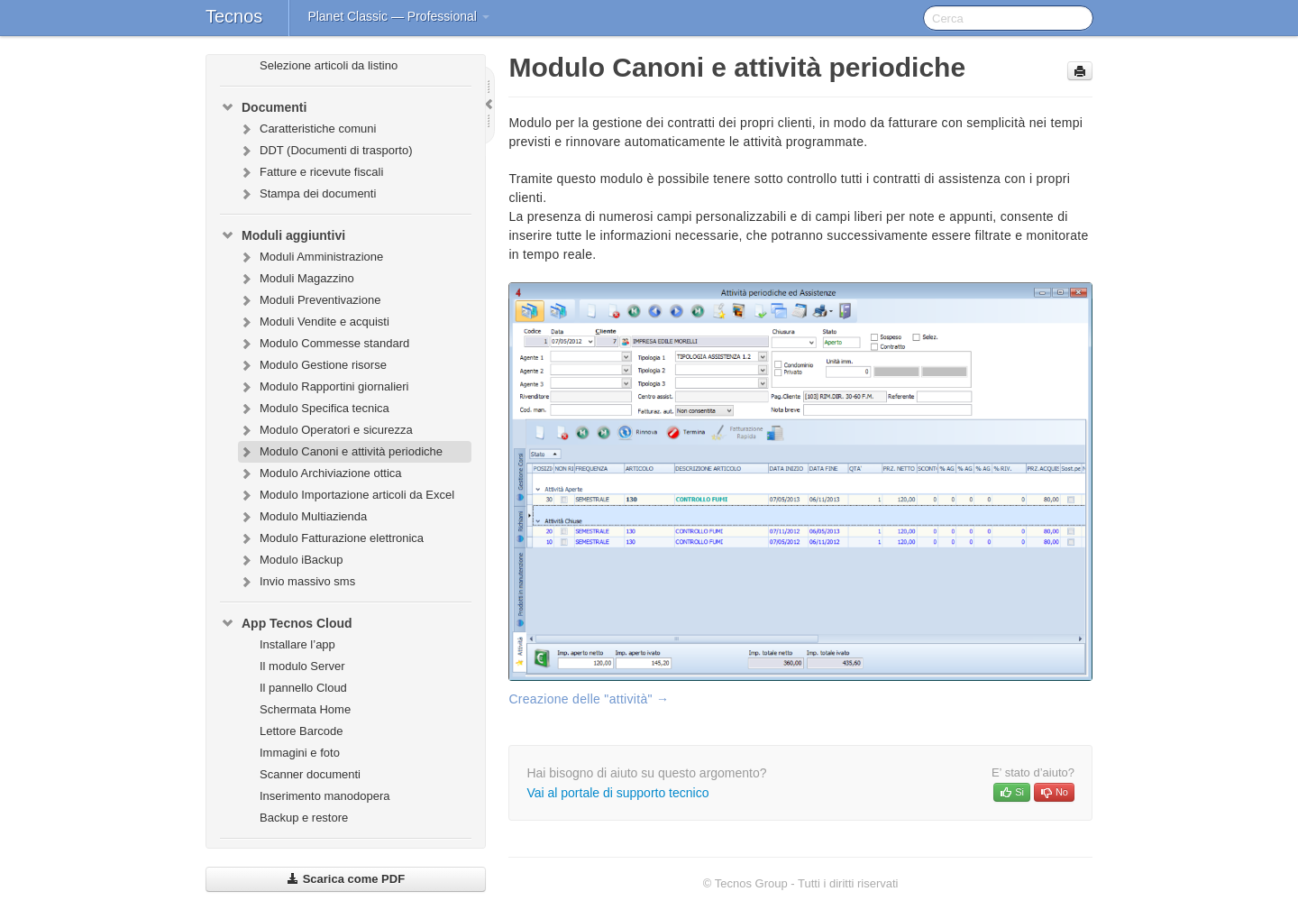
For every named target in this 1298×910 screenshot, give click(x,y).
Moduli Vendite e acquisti (313, 322)
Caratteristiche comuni (307, 129)
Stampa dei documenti (307, 194)
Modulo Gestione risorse (312, 365)
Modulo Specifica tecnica (313, 408)
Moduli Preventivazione (309, 300)
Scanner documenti (310, 774)
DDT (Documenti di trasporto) (325, 150)
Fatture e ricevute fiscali (310, 172)
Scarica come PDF (346, 879)
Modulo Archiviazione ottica (320, 473)
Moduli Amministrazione (310, 257)
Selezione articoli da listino (329, 65)
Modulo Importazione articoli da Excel (346, 495)
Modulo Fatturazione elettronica (331, 538)
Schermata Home (305, 709)
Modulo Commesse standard (323, 343)
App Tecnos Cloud (286, 623)
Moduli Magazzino (296, 279)
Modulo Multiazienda (302, 517)
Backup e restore (304, 817)
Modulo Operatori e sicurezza (325, 430)
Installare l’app (297, 644)
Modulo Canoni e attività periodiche (340, 452)
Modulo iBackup (290, 560)
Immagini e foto (300, 752)
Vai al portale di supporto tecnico (617, 793)
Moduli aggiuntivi (282, 235)
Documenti (263, 107)
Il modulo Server (302, 666)
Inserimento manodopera (325, 796)
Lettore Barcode (301, 731)
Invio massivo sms (296, 582)
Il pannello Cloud (303, 687)
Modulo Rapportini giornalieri (323, 387)
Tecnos (234, 16)
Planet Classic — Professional (398, 16)
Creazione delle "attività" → (588, 699)
